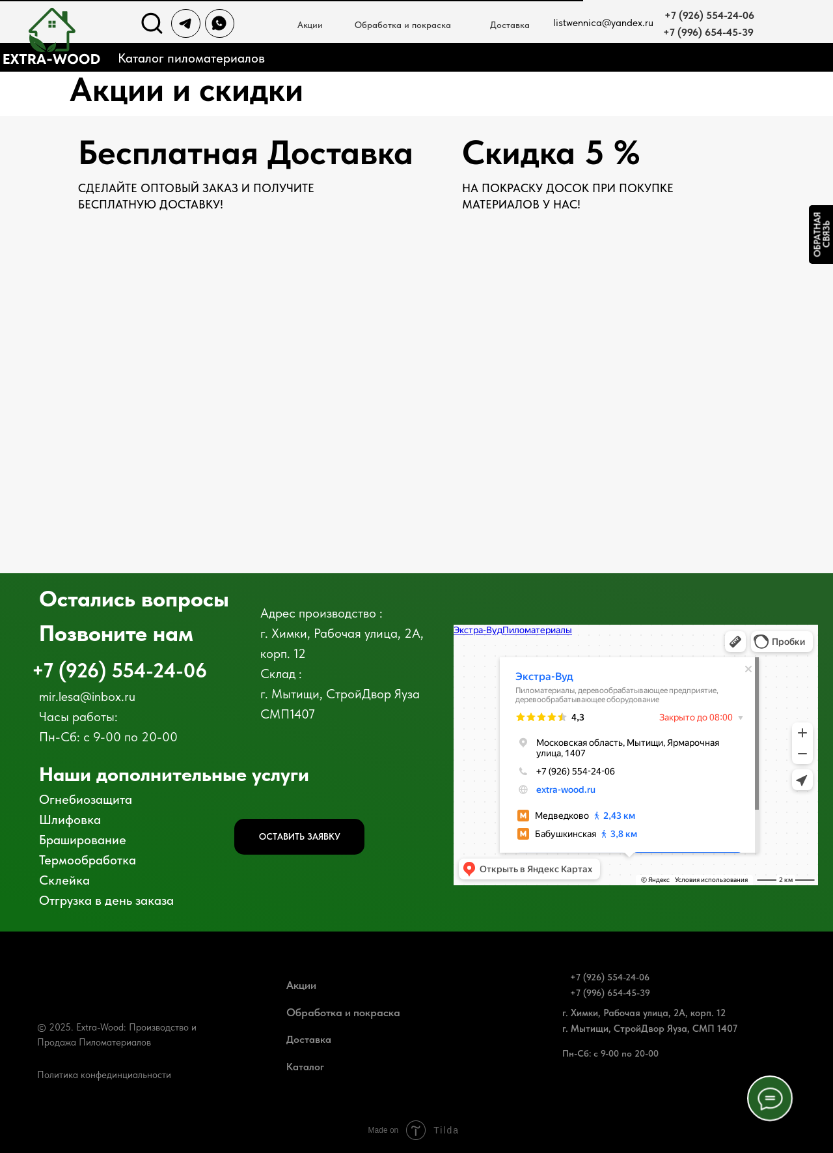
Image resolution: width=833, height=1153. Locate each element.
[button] (299, 837)
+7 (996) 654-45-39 (708, 32)
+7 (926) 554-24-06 (709, 15)
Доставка (510, 25)
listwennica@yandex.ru (603, 22)
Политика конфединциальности (104, 1075)
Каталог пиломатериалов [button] (191, 58)
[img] (152, 23)
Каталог (305, 1066)
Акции (301, 984)
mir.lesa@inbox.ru (87, 696)
